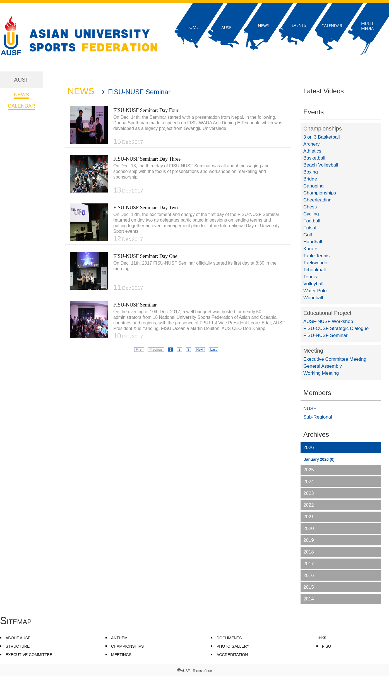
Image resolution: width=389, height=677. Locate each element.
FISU (326, 646)
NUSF (309, 408)
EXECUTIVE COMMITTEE (29, 654)
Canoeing (313, 186)
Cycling (311, 214)
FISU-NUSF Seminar (135, 305)
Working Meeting (321, 373)
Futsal (309, 228)
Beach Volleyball (320, 165)
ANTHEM (119, 638)
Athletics (312, 151)
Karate (310, 248)
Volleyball (313, 283)
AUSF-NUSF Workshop (328, 321)
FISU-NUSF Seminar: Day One (145, 256)
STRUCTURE (18, 646)
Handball (312, 241)
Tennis (310, 276)
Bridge (310, 179)
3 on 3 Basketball (321, 137)
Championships (322, 128)
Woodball (313, 297)
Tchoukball (314, 269)
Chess (310, 207)
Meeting (313, 351)
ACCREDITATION (232, 654)
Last (213, 349)
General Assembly (322, 366)
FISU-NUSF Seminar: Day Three (147, 159)
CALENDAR (21, 106)
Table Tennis (316, 255)
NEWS (21, 95)
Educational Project (327, 313)
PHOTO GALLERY (233, 646)
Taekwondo (315, 262)
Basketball (314, 158)
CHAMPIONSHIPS (127, 646)
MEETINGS (121, 654)
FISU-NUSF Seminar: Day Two (145, 207)
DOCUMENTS (229, 638)
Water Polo (314, 290)
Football (311, 221)
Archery (311, 144)
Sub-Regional (317, 417)
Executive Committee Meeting (334, 359)
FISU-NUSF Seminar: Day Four (146, 110)
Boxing (310, 172)
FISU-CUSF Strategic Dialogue (336, 328)
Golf (307, 234)
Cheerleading (317, 200)
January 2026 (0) (319, 459)
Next (199, 349)
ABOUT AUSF (18, 638)
